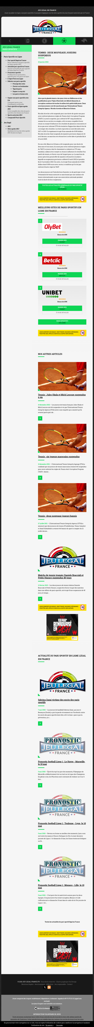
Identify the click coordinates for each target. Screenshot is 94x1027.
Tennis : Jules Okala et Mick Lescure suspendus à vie (62, 396)
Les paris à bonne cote (20, 94)
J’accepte (59, 1025)
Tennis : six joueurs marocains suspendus (59, 456)
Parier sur (62, 241)
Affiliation (49, 984)
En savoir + (49, 1025)
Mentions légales (27, 984)
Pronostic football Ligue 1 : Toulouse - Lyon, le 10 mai (62, 824)
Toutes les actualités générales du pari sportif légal (62, 187)
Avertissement (40, 984)
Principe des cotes (19, 84)
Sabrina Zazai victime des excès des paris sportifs (58, 701)
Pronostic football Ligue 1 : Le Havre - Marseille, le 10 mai (61, 762)
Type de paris (17, 89)
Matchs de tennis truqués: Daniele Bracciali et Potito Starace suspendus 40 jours (60, 576)
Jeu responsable (60, 984)
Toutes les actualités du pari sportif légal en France (62, 922)
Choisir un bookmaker (20, 86)
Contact (70, 984)
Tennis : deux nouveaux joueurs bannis (57, 516)
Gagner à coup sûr (19, 91)
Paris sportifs (62, 322)
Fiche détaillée (62, 245)
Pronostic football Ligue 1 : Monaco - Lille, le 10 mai (61, 886)
